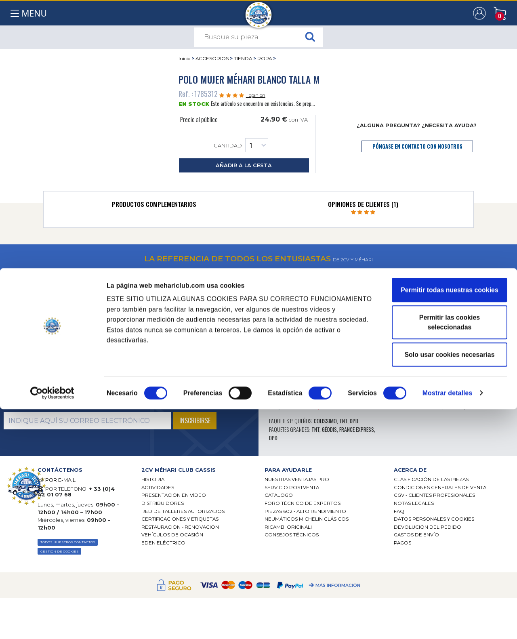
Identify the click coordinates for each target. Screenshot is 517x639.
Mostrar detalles (447, 622)
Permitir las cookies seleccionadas (449, 552)
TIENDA (243, 58)
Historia (152, 479)
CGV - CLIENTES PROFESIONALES (434, 495)
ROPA (264, 58)
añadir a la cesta (244, 165)
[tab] (154, 206)
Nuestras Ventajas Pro (297, 479)
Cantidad (241, 145)
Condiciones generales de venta (440, 487)
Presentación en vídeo (173, 495)
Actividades (157, 487)
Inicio (184, 58)
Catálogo (279, 495)
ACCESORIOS (212, 58)
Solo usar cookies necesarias (449, 584)
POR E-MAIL (60, 480)
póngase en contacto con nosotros (417, 146)
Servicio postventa (292, 487)
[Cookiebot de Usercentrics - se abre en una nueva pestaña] (52, 622)
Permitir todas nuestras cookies (449, 519)
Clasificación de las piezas (431, 479)
